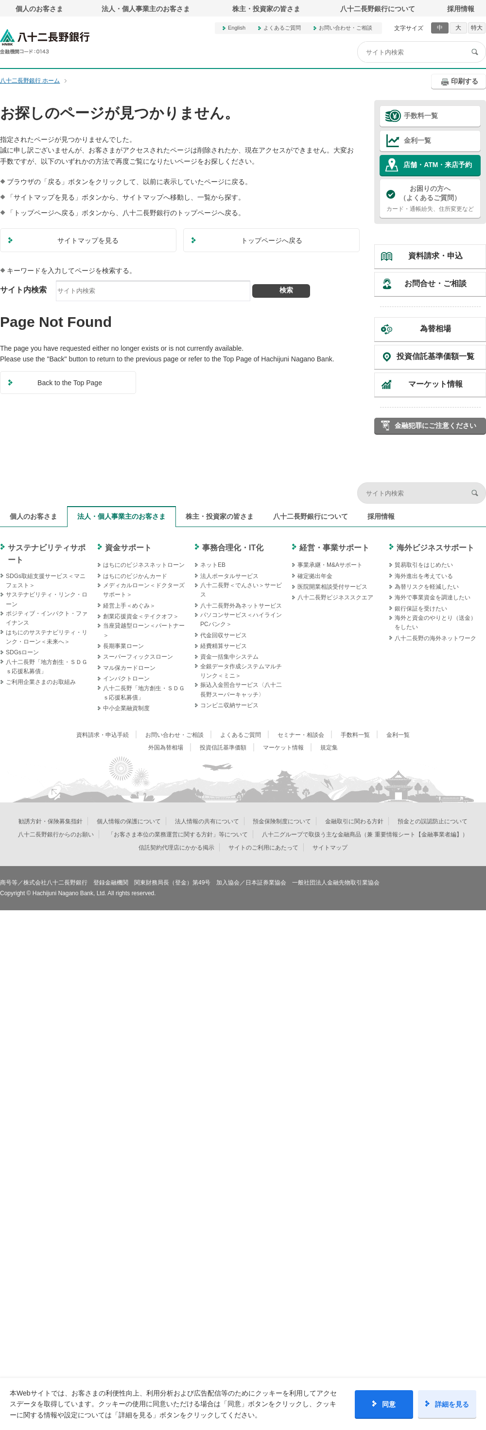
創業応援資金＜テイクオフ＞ (141, 616)
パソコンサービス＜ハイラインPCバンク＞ (241, 620)
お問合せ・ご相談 (435, 283)
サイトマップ (329, 847)
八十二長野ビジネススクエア (335, 597)
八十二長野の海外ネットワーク (435, 638)
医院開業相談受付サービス (332, 586)
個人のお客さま (39, 9)
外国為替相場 (165, 747)
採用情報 (460, 9)
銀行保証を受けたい (421, 608)
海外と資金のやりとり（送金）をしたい (435, 622)
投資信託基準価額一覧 (435, 356)
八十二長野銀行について (377, 9)
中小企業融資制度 (126, 708)
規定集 (329, 747)
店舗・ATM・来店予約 (437, 165)
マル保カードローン (129, 667)
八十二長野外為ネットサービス (241, 605)
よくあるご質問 (282, 28)
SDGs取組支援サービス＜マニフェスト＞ (46, 581)
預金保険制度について (282, 821)
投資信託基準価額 (223, 747)
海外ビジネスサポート (435, 548)
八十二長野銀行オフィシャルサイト (44, 41)
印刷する (464, 81)
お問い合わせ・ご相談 (345, 28)
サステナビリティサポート (47, 554)
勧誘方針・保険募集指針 (50, 821)
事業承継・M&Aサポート (330, 565)
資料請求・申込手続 (102, 735)
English (236, 28)
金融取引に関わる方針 (354, 821)
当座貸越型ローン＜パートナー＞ (144, 630)
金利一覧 (417, 140)
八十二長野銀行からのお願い (56, 834)
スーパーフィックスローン (138, 656)
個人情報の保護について (129, 821)
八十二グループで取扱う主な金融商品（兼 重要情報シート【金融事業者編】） (365, 834)
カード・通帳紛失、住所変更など (430, 198)
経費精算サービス (223, 646)
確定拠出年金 (314, 576)
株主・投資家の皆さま (266, 9)
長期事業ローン (123, 646)
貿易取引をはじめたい (424, 565)
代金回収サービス (223, 635)
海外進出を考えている (424, 576)
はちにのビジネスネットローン (144, 565)
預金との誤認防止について (433, 821)
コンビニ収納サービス (229, 705)
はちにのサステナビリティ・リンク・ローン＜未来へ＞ (46, 637)
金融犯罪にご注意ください (435, 425)
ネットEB (213, 565)
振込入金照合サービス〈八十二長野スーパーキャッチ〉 (241, 689)
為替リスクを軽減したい (427, 586)
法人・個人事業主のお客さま (146, 9)
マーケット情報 (435, 384)
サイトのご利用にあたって (263, 847)
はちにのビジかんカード (135, 576)
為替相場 (435, 328)
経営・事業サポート (334, 548)
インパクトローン (126, 678)
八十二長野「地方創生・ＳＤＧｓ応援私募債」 (46, 667)
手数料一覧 (421, 115)
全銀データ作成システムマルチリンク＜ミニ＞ (241, 671)
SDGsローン (22, 652)
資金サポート (128, 548)
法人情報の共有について (207, 821)
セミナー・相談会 (301, 735)
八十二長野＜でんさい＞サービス (241, 590)
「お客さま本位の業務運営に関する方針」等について (178, 834)
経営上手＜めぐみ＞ (129, 605)
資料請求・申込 (435, 256)
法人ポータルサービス (229, 576)
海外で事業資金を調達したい (432, 597)
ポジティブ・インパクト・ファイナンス (46, 618)
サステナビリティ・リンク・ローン (46, 599)
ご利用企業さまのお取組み (41, 682)
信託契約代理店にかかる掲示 (176, 847)
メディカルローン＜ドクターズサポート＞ (144, 590)
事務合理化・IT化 (232, 548)
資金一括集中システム (229, 656)
